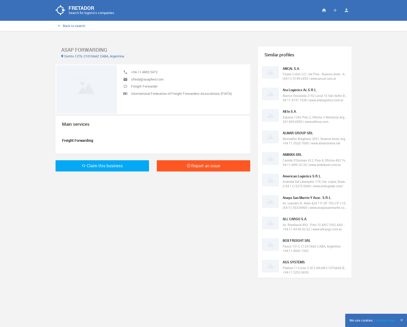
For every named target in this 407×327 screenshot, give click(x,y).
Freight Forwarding (77, 140)
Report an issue (203, 166)
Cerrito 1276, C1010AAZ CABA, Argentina (92, 56)
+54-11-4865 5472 (144, 72)
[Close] (401, 320)
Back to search (71, 25)
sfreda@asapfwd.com (147, 79)
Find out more (384, 320)
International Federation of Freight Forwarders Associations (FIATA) (181, 93)
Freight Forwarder (144, 86)
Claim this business (102, 166)
